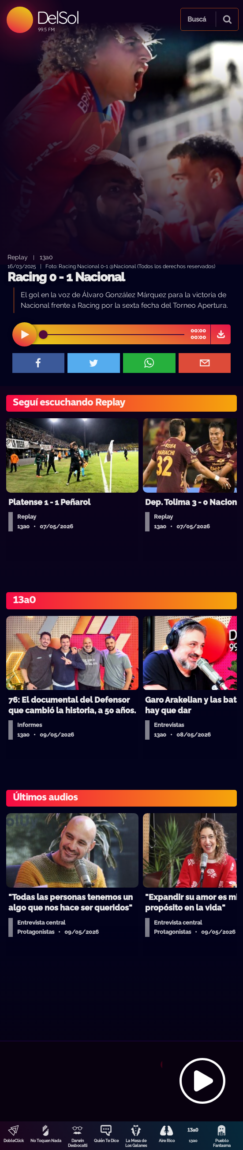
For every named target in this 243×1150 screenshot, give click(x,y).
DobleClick (14, 1141)
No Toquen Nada (45, 1141)
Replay (17, 257)
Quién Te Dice (106, 1141)
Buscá (196, 19)
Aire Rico (167, 1141)
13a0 (193, 1141)
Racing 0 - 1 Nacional (65, 277)
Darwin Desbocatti (77, 1143)
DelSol (58, 17)
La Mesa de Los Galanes (136, 1143)
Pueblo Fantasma (222, 1143)
